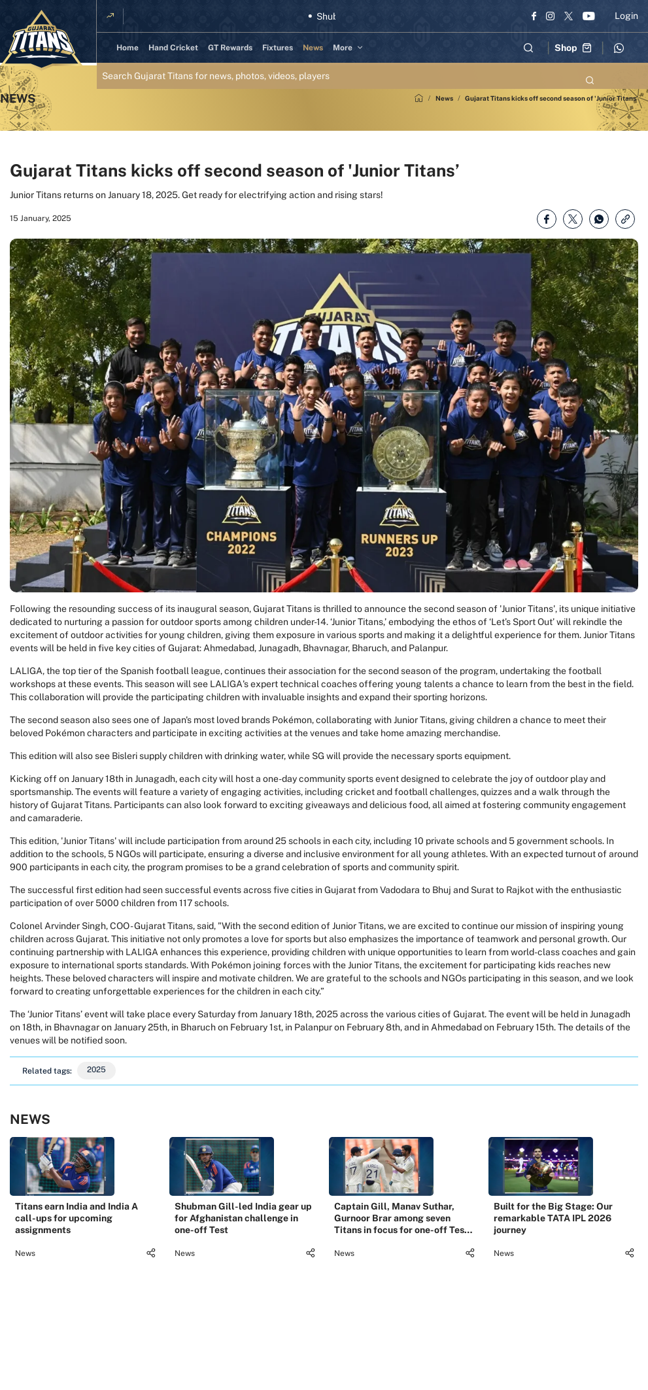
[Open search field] (528, 48)
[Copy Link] (625, 219)
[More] (350, 48)
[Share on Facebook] (546, 219)
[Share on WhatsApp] (599, 219)
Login (626, 15)
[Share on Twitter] (573, 219)
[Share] (150, 1282)
